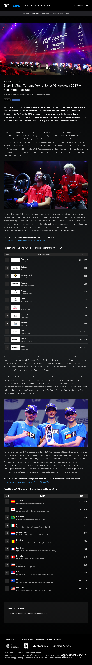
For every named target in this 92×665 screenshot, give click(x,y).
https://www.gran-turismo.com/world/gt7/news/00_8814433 (27, 241)
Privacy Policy (27, 640)
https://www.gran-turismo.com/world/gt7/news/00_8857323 (27, 482)
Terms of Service (12, 640)
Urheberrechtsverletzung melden (48, 640)
